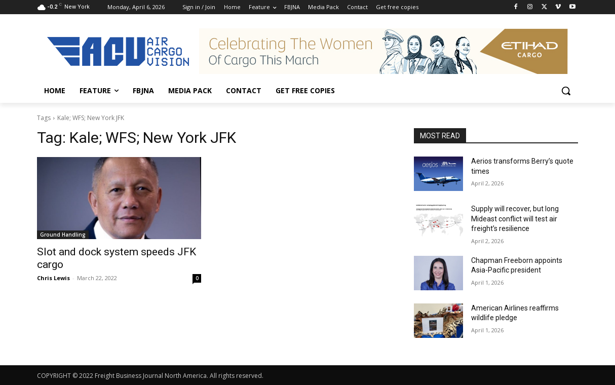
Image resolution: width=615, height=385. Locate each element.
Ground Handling (63, 234)
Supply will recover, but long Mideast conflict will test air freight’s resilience (515, 219)
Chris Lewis (53, 278)
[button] (566, 91)
